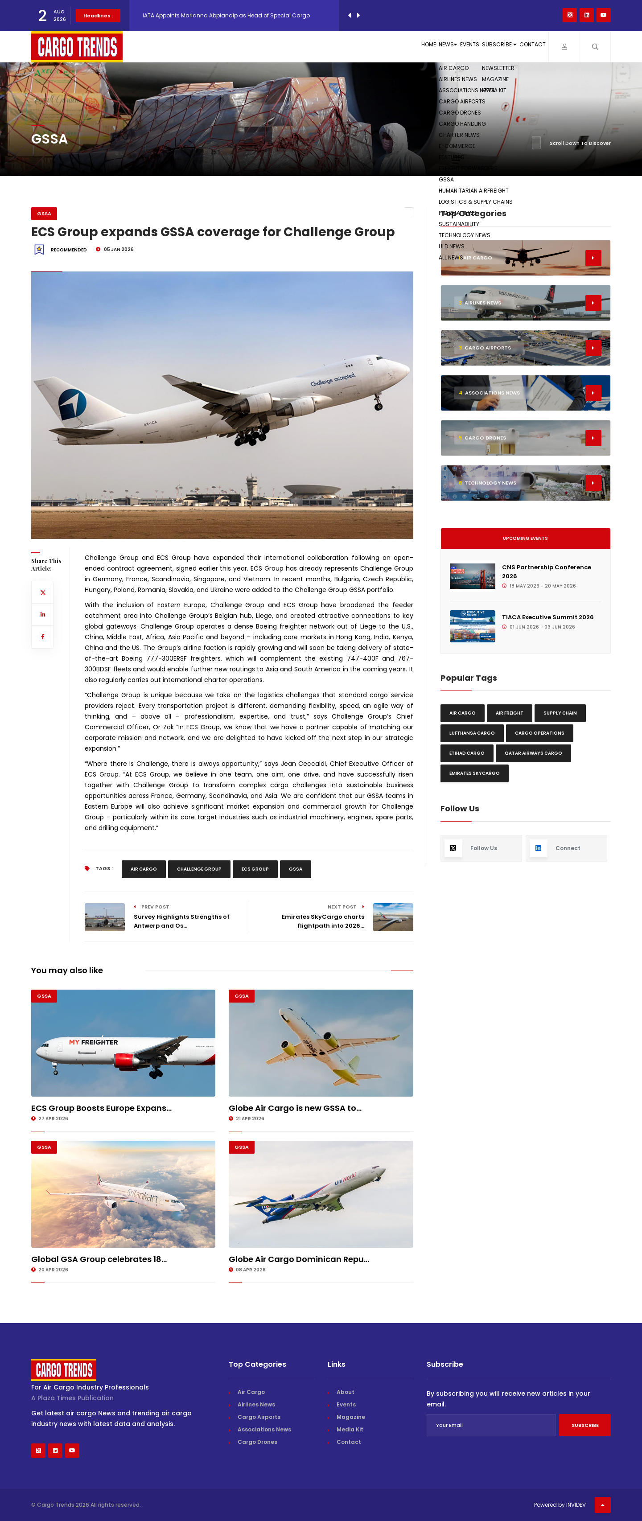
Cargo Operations (539, 733)
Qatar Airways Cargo (533, 753)
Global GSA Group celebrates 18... (99, 1259)
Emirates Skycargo (474, 773)
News (371, 46)
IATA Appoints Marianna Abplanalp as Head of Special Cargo (226, 15)
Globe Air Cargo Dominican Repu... (299, 1259)
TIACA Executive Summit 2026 (548, 617)
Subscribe (464, 46)
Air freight (509, 713)
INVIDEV (576, 1505)
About (345, 1392)
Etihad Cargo (467, 753)
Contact (522, 46)
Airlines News (256, 1404)
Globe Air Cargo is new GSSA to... (295, 1108)
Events (413, 46)
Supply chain (560, 713)
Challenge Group (199, 869)
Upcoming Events (525, 538)
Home (332, 46)
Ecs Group (255, 869)
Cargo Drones (257, 1442)
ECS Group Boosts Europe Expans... (101, 1108)
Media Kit (350, 1429)
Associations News (264, 1429)
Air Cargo (144, 869)
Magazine (351, 1417)
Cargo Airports (259, 1417)
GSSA (44, 213)
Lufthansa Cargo (472, 733)
